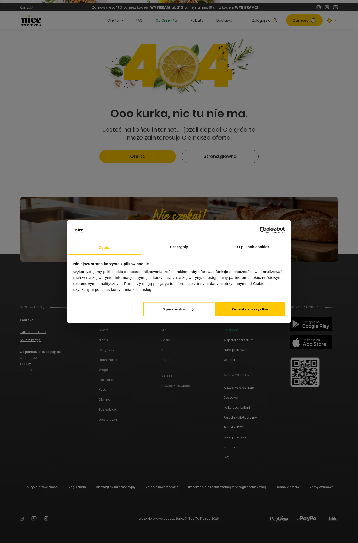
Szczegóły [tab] (179, 246)
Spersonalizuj (178, 309)
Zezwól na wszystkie (249, 309)
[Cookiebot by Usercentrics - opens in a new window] (263, 230)
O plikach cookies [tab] (253, 246)
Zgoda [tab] (105, 247)
